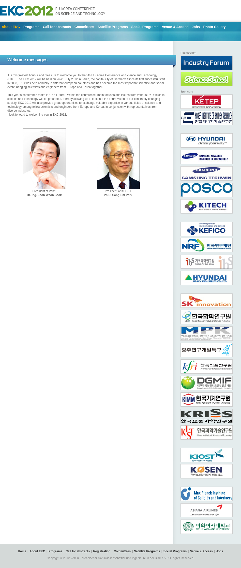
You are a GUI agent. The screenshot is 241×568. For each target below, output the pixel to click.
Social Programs (145, 27)
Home (22, 551)
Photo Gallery (214, 27)
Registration (101, 551)
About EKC (11, 27)
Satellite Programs (113, 27)
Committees (84, 27)
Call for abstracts (57, 27)
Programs (31, 27)
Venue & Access (175, 27)
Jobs (196, 27)
